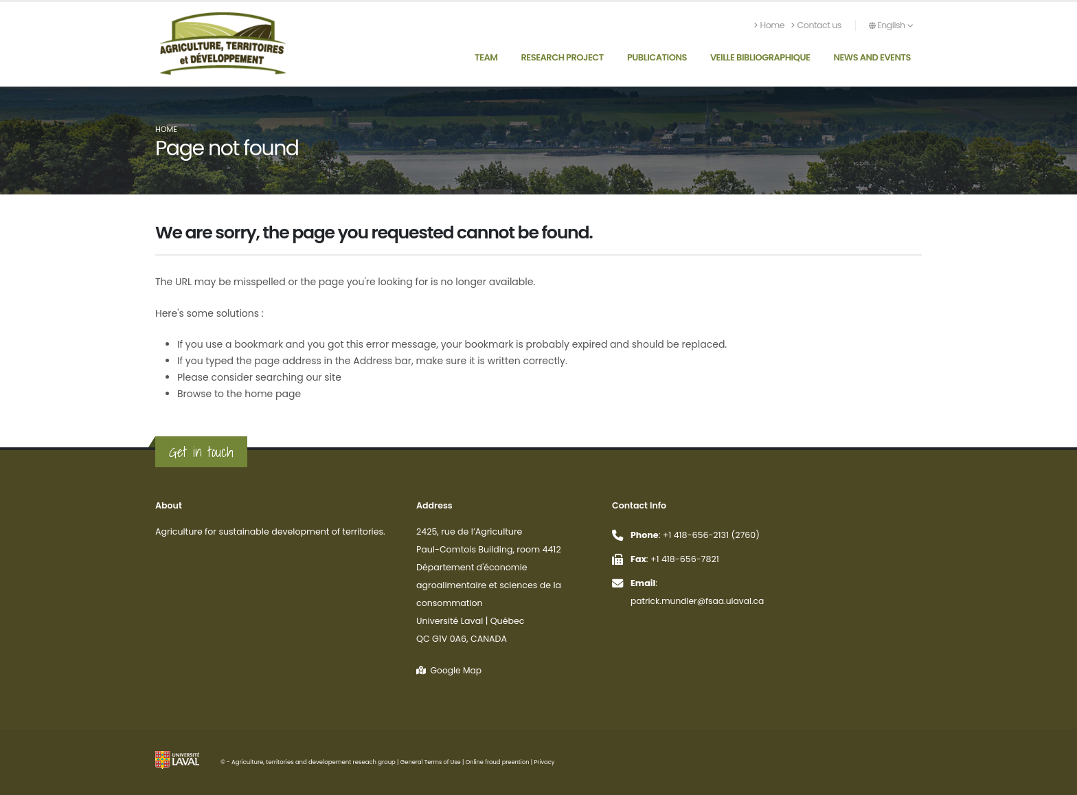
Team (486, 57)
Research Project (562, 57)
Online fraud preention (499, 762)
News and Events (872, 57)
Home (769, 25)
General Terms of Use (431, 762)
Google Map (449, 670)
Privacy (548, 762)
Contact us (816, 25)
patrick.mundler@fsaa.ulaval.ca (699, 601)
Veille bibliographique (760, 57)
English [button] (891, 25)
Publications (657, 57)
